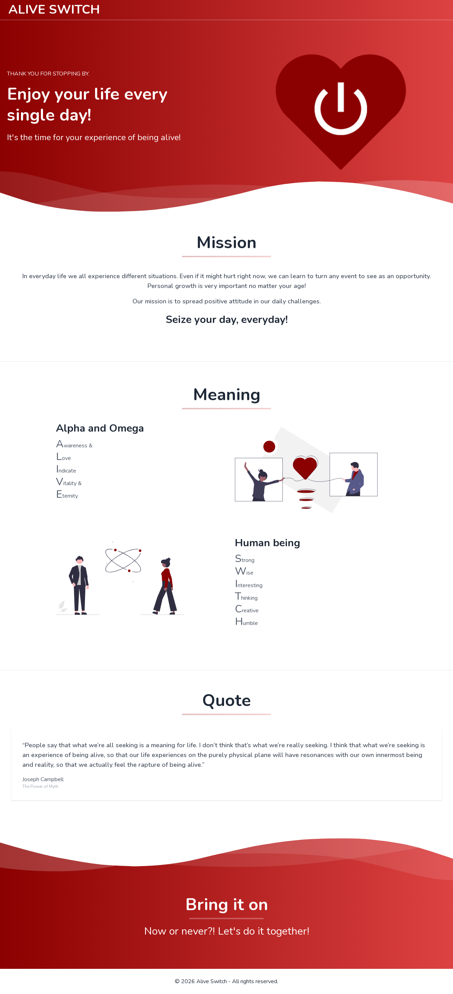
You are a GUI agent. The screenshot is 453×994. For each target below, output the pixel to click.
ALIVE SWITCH (54, 10)
